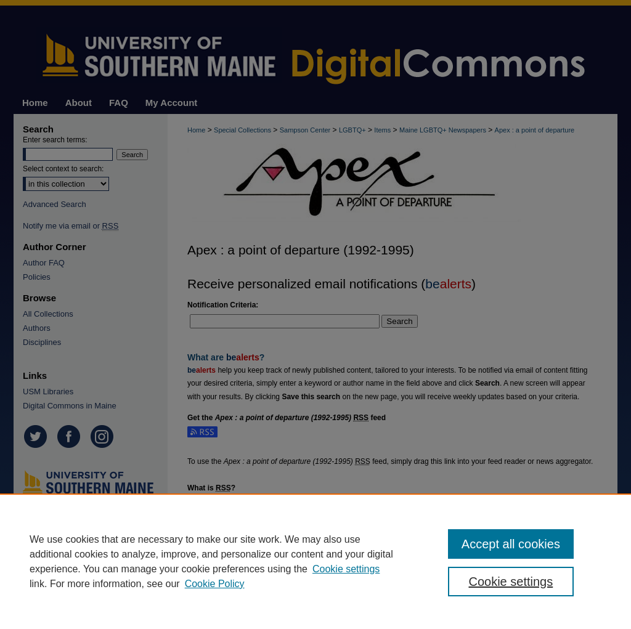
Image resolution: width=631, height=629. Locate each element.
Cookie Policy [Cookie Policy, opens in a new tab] (215, 583)
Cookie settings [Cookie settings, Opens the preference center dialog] (510, 581)
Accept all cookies (511, 544)
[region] (315, 561)
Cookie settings (346, 569)
